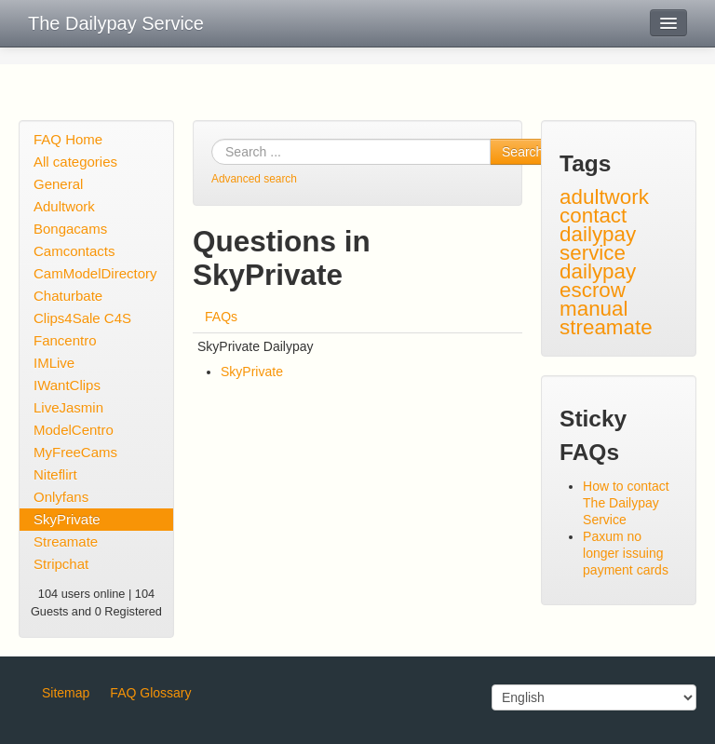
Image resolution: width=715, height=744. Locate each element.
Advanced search (254, 178)
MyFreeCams (75, 452)
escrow (593, 290)
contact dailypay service (598, 234)
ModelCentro (74, 430)
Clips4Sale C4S (82, 318)
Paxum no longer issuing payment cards (625, 553)
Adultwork (64, 206)
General (58, 184)
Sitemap (65, 692)
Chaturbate (68, 296)
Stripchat (61, 564)
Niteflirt (55, 474)
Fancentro (65, 340)
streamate (606, 327)
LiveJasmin (68, 407)
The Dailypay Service (116, 23)
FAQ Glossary (150, 692)
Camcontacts (74, 251)
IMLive (54, 363)
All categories (75, 161)
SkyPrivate (67, 519)
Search (522, 151)
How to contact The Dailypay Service (626, 503)
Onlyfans (61, 497)
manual (593, 308)
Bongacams (70, 229)
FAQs (221, 316)
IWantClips (67, 385)
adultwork (604, 197)
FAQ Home (68, 139)
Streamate (66, 541)
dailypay (598, 271)
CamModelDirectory (95, 273)
